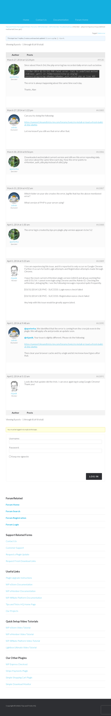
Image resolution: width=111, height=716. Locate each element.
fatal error (101, 33)
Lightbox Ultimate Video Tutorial (21, 647)
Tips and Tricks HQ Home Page (21, 604)
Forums (34, 27)
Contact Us (11, 541)
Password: (14, 447)
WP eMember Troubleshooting (60, 27)
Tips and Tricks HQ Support (55, 8)
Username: (14, 438)
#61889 (100, 261)
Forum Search (13, 511)
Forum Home (12, 504)
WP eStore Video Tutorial (18, 627)
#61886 (100, 152)
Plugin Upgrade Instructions (19, 577)
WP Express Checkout (17, 664)
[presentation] (28, 465)
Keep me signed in (20, 456)
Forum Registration (16, 517)
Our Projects (12, 611)
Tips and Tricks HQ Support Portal (18, 27)
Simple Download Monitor (18, 684)
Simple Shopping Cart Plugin (19, 677)
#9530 (101, 60)
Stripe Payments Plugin (17, 670)
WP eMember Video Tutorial (20, 634)
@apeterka (30, 328)
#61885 (100, 110)
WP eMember (43, 27)
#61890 (100, 323)
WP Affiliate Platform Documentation (24, 597)
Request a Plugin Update (17, 554)
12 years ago (49, 38)
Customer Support (15, 547)
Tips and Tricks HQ (28, 706)
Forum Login (12, 524)
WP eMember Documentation (20, 591)
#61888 (100, 224)
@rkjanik (28, 337)
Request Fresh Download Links (21, 561)
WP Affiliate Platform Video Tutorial (23, 640)
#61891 (100, 376)
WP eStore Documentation (19, 584)
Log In (94, 476)
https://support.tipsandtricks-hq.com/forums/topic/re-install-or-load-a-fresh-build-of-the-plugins (63, 123)
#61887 (100, 188)
